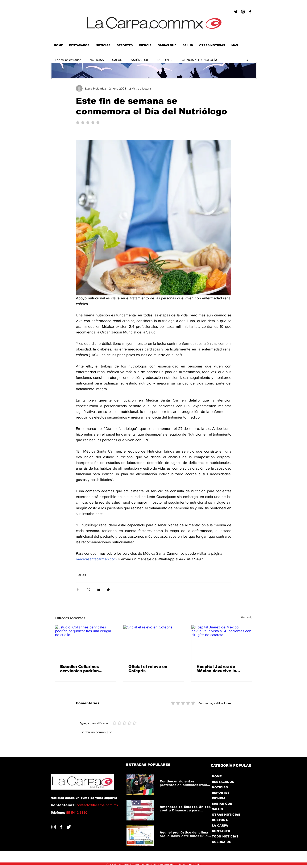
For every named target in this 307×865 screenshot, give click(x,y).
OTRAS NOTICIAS (226, 814)
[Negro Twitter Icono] (235, 11)
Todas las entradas (68, 60)
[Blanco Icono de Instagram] (54, 827)
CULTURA (220, 820)
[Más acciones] (228, 88)
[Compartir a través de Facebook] (78, 589)
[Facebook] (61, 827)
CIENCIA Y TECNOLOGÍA (199, 60)
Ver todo (246, 617)
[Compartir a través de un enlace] (109, 589)
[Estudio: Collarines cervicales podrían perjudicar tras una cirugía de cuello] (85, 642)
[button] (247, 59)
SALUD (117, 60)
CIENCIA (218, 798)
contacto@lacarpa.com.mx (97, 805)
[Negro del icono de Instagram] (243, 11)
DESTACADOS (223, 781)
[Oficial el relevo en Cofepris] (153, 642)
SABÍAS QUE (140, 60)
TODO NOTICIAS (225, 836)
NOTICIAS (97, 60)
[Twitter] (69, 827)
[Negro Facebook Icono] (250, 11)
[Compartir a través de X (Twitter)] (88, 589)
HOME (217, 776)
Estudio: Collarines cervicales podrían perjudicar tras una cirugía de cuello (79, 669)
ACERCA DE (221, 842)
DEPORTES (165, 60)
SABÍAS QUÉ (222, 803)
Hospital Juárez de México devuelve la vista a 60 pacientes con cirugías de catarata (217, 669)
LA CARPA (220, 825)
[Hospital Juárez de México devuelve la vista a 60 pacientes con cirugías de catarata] (221, 642)
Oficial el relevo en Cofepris (147, 669)
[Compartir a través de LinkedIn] (98, 589)
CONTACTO (221, 831)
